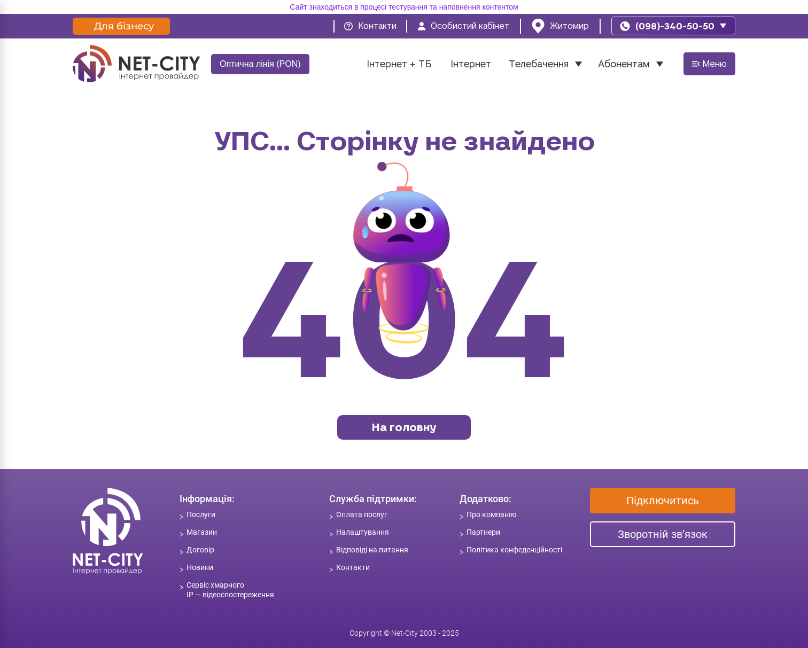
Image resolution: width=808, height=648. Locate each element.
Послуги (201, 514)
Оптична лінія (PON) (260, 63)
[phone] (673, 26)
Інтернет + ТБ (399, 64)
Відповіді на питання (372, 549)
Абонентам (624, 64)
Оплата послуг (361, 514)
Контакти (353, 567)
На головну (404, 427)
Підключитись (662, 500)
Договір (200, 549)
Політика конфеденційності (514, 549)
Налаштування (362, 532)
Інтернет (470, 64)
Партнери (483, 532)
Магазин (202, 532)
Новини (200, 567)
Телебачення (539, 64)
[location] (560, 26)
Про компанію (491, 514)
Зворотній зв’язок (663, 534)
